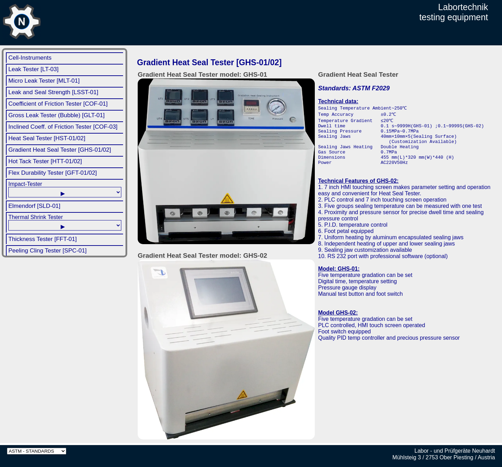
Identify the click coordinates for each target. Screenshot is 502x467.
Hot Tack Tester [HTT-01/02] (45, 161)
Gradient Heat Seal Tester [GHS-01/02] (59, 149)
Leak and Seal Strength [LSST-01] (53, 92)
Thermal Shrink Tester (64, 222)
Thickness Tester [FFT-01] (42, 239)
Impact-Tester (64, 189)
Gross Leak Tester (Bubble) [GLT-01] (56, 115)
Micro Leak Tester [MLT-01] (43, 80)
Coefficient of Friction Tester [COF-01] (58, 103)
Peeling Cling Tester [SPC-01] (47, 250)
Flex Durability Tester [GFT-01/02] (52, 173)
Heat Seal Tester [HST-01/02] (46, 138)
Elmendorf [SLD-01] (34, 206)
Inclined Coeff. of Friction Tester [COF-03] (62, 126)
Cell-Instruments (30, 57)
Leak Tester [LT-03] (33, 69)
